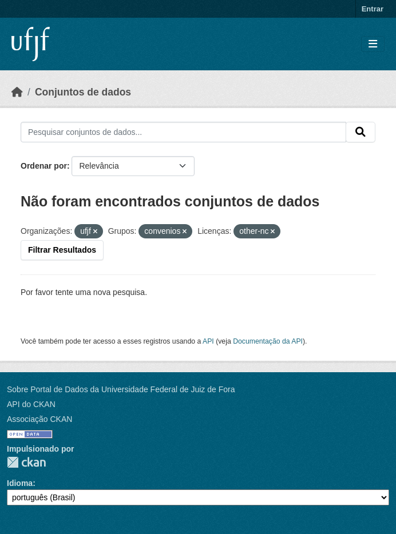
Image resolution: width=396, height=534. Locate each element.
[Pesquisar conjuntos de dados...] (183, 132)
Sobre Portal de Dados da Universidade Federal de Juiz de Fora (121, 389)
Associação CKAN (39, 419)
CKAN (26, 462)
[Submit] (360, 132)
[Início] (17, 92)
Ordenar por (44, 165)
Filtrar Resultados (62, 249)
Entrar (372, 9)
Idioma (20, 483)
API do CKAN (31, 404)
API (208, 341)
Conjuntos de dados (83, 92)
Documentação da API (268, 341)
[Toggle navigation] (373, 44)
